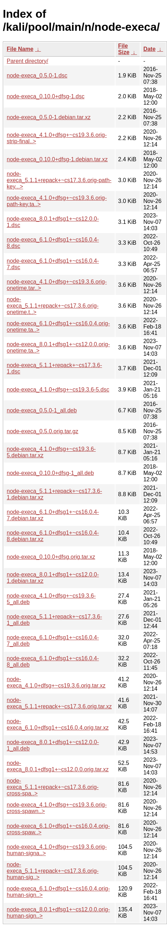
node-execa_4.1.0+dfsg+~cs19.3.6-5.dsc (58, 390)
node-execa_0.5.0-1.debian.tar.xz (49, 117)
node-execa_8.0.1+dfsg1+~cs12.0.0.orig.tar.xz (58, 766)
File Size (124, 49)
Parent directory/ (27, 61)
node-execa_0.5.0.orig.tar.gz (42, 431)
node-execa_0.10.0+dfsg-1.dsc (45, 96)
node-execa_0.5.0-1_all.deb (42, 410)
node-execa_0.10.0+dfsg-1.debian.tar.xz (57, 159)
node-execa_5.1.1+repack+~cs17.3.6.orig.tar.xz (59, 703)
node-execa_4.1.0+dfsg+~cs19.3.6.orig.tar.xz (56, 682)
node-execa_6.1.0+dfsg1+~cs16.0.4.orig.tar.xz (58, 724)
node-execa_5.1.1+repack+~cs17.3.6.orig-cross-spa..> (53, 787)
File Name (20, 49)
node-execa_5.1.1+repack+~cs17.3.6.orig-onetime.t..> (53, 305)
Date (149, 49)
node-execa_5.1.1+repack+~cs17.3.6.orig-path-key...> (59, 180)
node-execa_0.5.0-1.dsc (37, 75)
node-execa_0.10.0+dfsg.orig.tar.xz (51, 557)
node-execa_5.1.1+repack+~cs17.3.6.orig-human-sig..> (53, 870)
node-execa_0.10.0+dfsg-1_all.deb (50, 473)
